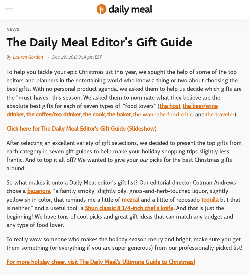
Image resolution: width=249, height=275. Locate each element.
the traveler (219, 114)
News (12, 29)
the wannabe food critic (162, 114)
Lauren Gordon (28, 57)
